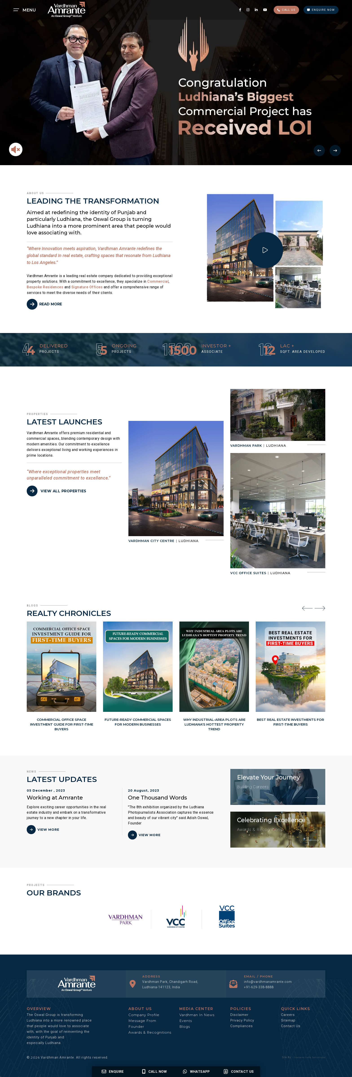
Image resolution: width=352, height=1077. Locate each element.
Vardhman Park (246, 445)
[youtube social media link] (265, 10)
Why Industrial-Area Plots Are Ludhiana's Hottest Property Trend (214, 724)
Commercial (158, 281)
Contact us (239, 1071)
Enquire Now (321, 9)
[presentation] (307, 608)
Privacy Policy (242, 1020)
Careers (288, 1015)
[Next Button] (335, 150)
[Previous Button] (319, 150)
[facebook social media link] (240, 10)
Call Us (286, 9)
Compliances (241, 1026)
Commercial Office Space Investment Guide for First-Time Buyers (61, 724)
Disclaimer (239, 1015)
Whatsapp (196, 1071)
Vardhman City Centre (151, 541)
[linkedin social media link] (257, 10)
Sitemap (288, 1020)
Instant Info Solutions (309, 1057)
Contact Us (290, 1026)
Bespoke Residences (45, 287)
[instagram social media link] (248, 10)
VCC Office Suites (248, 573)
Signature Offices (87, 287)
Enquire (113, 1071)
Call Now (154, 1071)
